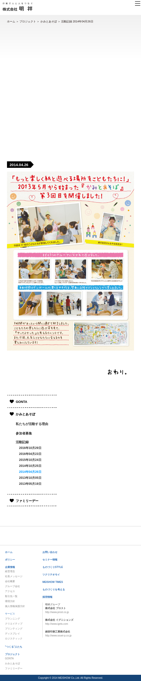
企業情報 (10, 567)
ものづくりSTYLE (52, 567)
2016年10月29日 (30, 448)
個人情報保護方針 (15, 606)
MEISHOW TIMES (52, 582)
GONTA (21, 402)
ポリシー (10, 559)
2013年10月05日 (30, 478)
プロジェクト (27, 21)
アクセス (10, 591)
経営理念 (10, 571)
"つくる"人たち (13, 646)
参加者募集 (24, 433)
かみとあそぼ (48, 21)
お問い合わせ (49, 552)
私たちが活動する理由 (32, 424)
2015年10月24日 (30, 460)
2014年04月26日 (30, 472)
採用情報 (47, 597)
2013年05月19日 (30, 484)
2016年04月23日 (30, 454)
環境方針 (10, 601)
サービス (10, 613)
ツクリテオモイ (51, 574)
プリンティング (13, 628)
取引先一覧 (11, 596)
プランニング (12, 618)
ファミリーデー (27, 501)
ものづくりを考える (53, 589)
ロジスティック (13, 638)
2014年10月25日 (30, 466)
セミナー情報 (49, 559)
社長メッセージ (13, 576)
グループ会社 (12, 586)
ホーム (11, 21)
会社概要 (10, 581)
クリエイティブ (13, 623)
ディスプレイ (12, 633)
